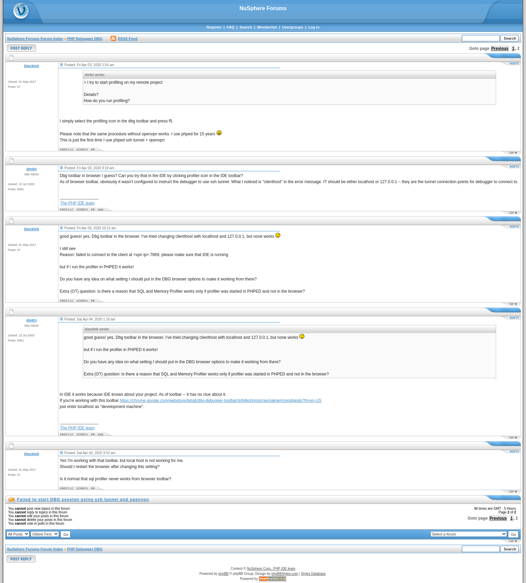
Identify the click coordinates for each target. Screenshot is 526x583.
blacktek (31, 66)
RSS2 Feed (124, 39)
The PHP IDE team (77, 203)
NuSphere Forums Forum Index (35, 39)
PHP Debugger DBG (84, 39)
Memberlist (267, 27)
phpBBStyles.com (284, 574)
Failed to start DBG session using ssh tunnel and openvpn (83, 499)
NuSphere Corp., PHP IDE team (271, 568)
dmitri (31, 169)
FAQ (230, 27)
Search (246, 27)
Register (214, 27)
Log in (313, 27)
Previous (500, 48)
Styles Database (313, 574)
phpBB (223, 574)
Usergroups (292, 27)
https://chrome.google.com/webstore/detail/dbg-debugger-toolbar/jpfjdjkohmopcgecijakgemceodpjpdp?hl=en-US (220, 400)
